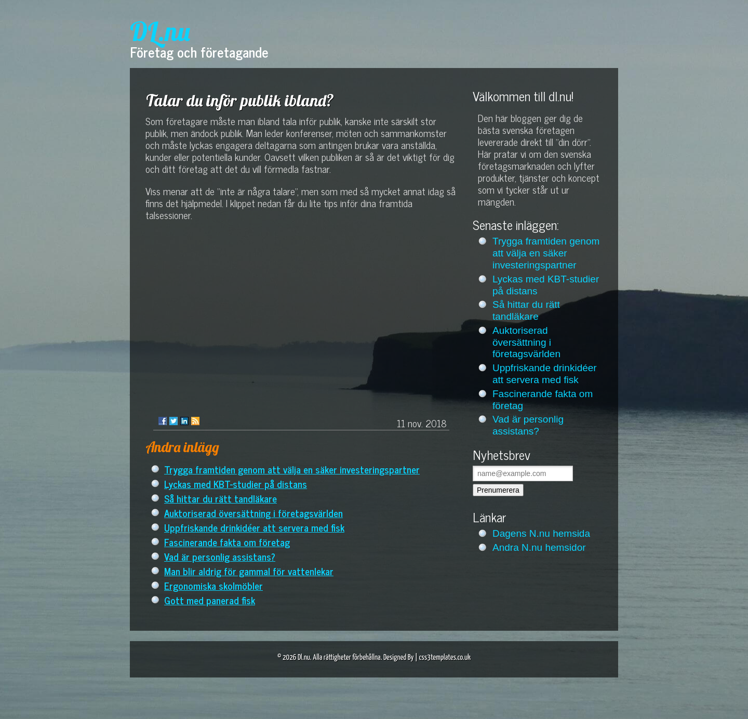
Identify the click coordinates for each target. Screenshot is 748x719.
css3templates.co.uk (445, 657)
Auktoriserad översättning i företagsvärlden (253, 513)
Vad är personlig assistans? (219, 556)
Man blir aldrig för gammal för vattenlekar (248, 571)
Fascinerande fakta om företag (227, 542)
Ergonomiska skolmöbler (213, 585)
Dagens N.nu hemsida (541, 533)
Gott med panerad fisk (209, 600)
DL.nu (160, 31)
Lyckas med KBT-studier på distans (235, 484)
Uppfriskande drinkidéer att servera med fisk (254, 527)
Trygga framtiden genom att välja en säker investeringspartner (292, 469)
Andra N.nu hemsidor (539, 547)
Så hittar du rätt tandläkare (220, 498)
